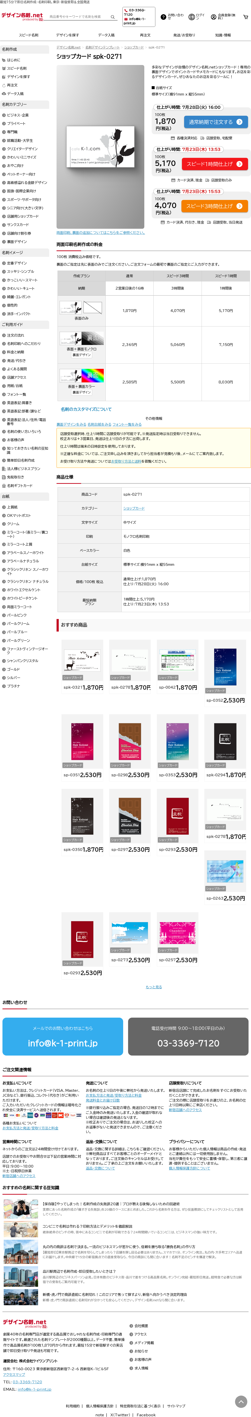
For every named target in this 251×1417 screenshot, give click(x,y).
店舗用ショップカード (23, 216)
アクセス (140, 1334)
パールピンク (17, 615)
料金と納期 (15, 352)
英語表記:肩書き (19, 403)
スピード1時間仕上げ (215, 164)
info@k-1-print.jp (63, 1043)
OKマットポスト (19, 515)
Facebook (146, 1415)
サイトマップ (176, 1406)
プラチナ (13, 686)
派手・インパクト (19, 314)
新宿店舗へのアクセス (185, 1110)
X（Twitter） (120, 1415)
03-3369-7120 (188, 1043)
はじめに (14, 60)
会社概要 (141, 1326)
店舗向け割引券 (19, 233)
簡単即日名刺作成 (21, 460)
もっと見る (154, 987)
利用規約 (73, 1406)
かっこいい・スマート (22, 280)
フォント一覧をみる (127, 424)
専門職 (12, 132)
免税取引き (15, 477)
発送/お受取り (184, 35)
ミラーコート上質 (19, 544)
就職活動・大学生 (20, 140)
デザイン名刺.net (69, 47)
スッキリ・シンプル (20, 272)
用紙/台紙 (15, 386)
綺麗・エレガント (19, 297)
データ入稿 (106, 35)
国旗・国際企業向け (21, 191)
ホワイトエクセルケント (24, 590)
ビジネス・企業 (18, 115)
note (99, 1415)
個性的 (12, 305)
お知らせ (141, 1351)
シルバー (13, 678)
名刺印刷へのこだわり (24, 343)
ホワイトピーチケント (22, 598)
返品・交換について (100, 1168)
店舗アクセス (16, 377)
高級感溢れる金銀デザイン (27, 183)
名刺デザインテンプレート (102, 47)
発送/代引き (16, 360)
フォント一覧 (16, 394)
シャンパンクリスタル (22, 661)
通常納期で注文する (216, 122)
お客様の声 (15, 440)
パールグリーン (18, 640)
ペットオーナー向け (21, 174)
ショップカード (134, 47)
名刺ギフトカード (20, 486)
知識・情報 (223, 35)
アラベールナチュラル (23, 561)
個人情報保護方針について (189, 1168)
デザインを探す (67, 35)
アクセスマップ (14, 1374)
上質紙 (12, 507)
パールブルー (17, 632)
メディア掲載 (144, 1343)
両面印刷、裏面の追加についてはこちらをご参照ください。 (101, 232)
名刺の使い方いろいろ (24, 431)
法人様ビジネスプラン (23, 469)
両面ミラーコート (19, 607)
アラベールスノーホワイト (25, 552)
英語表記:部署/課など (24, 411)
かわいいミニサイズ (21, 157)
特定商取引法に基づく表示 (140, 1406)
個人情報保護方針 (100, 1406)
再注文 (145, 35)
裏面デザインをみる (71, 424)
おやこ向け (15, 166)
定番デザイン (17, 263)
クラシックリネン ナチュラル (28, 581)
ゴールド (13, 669)
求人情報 (141, 1368)
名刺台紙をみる (99, 424)
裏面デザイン (81, 355)
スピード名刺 (28, 35)
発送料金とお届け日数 (103, 1100)
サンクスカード (18, 225)
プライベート (16, 124)
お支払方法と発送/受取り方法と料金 (30, 1128)
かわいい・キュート (21, 288)
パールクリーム (18, 624)
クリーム (13, 524)
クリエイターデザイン (22, 149)
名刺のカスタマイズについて (86, 409)
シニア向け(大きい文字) (25, 208)
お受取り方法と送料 (126, 461)
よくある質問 (17, 369)
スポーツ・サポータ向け (24, 199)
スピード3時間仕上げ (214, 206)
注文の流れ (15, 335)
